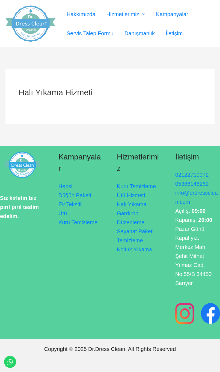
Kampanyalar (172, 14)
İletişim (174, 33)
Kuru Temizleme (77, 222)
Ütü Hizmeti (131, 195)
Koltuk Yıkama (134, 249)
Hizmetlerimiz (122, 14)
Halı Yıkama (132, 204)
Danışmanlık (139, 33)
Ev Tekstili (70, 204)
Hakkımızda (81, 14)
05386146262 (192, 184)
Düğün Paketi (74, 195)
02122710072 (192, 175)
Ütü (62, 213)
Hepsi (65, 186)
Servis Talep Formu (90, 33)
